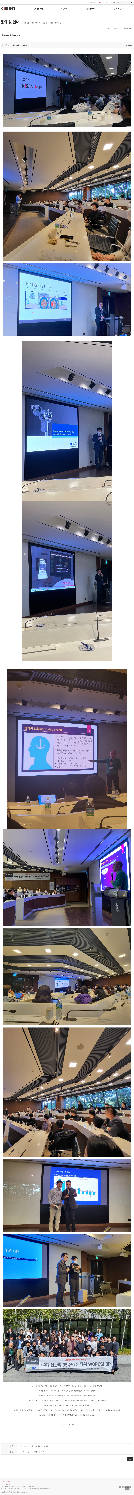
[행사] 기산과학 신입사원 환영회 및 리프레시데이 (34, 1446)
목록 (130, 1459)
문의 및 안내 (117, 28)
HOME (109, 28)
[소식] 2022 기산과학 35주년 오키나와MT (32, 1452)
